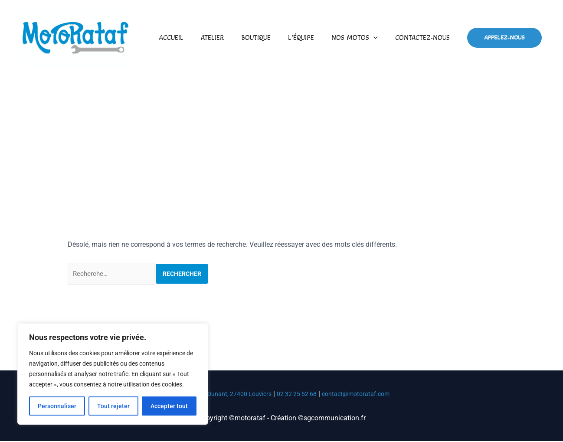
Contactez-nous (424, 37)
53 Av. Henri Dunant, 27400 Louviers (216, 394)
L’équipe (310, 37)
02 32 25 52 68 (300, 394)
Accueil (190, 37)
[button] (378, 38)
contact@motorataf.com (365, 394)
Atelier (227, 37)
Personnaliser (57, 406)
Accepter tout (169, 406)
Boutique (268, 37)
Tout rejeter (113, 406)
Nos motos (360, 38)
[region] (112, 374)
